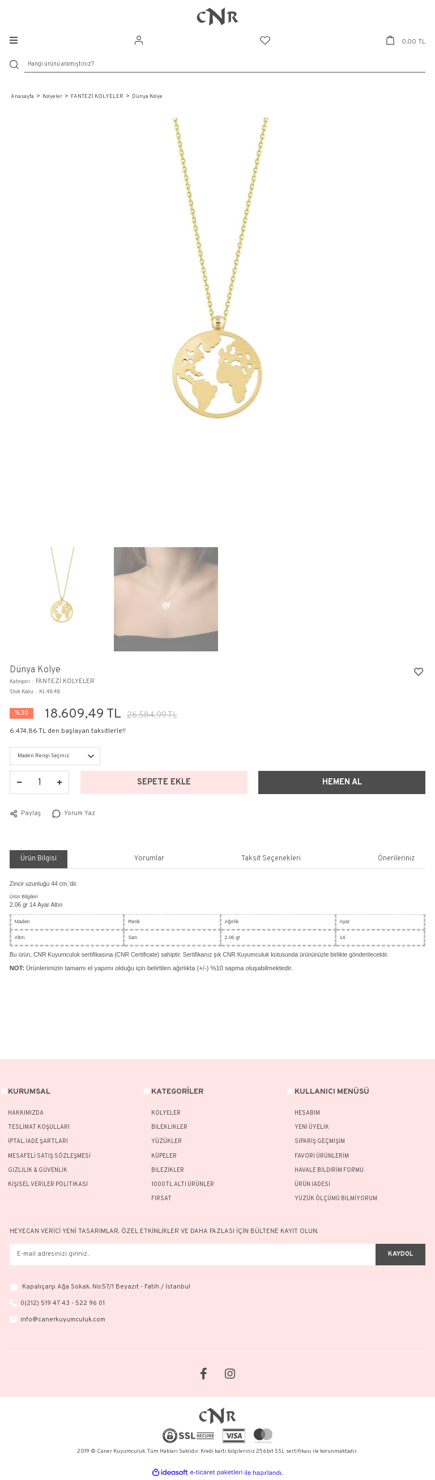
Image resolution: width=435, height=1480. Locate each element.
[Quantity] (39, 782)
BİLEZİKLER (167, 1170)
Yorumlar (149, 858)
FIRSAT (161, 1198)
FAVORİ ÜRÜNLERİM (322, 1156)
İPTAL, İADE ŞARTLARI (38, 1141)
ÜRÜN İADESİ (312, 1184)
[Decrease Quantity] (19, 782)
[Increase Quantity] (59, 782)
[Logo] (217, 16)
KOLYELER (166, 1113)
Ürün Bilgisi (38, 858)
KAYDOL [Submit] (400, 1254)
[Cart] (405, 40)
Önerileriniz (396, 858)
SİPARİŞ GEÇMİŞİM (320, 1141)
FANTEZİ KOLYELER (65, 681)
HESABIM (307, 1113)
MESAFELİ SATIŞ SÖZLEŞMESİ (49, 1156)
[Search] (224, 64)
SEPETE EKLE (164, 782)
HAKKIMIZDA (26, 1113)
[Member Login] (139, 40)
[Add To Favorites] (418, 672)
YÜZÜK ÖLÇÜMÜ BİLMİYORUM (336, 1198)
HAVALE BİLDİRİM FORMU (329, 1170)
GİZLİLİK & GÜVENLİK (37, 1170)
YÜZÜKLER (166, 1141)
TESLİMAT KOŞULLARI (39, 1127)
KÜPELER (164, 1156)
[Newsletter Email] (193, 1254)
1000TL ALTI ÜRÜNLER (182, 1184)
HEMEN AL (342, 782)
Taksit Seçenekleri (271, 858)
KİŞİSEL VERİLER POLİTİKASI (48, 1184)
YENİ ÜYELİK (312, 1127)
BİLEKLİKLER (169, 1127)
